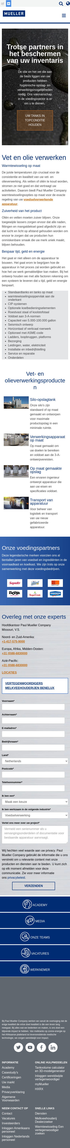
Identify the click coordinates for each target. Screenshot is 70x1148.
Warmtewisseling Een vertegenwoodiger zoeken (49, 1118)
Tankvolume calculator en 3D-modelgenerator (50, 1057)
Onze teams (40, 937)
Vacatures (40, 953)
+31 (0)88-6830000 (14, 653)
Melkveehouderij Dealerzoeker (46, 1108)
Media (40, 921)
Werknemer (40, 969)
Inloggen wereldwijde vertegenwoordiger (49, 1066)
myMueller (42, 1072)
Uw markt (8, 1070)
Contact (7, 1101)
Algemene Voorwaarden (10, 1087)
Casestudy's (10, 1060)
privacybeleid (16, 877)
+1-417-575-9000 (13, 641)
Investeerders (11, 1111)
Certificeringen (11, 1065)
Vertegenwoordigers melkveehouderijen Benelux (29, 686)
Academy (40, 905)
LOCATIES (9, 672)
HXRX (39, 1077)
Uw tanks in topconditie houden (35, 120)
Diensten (41, 1101)
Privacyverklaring (13, 1080)
